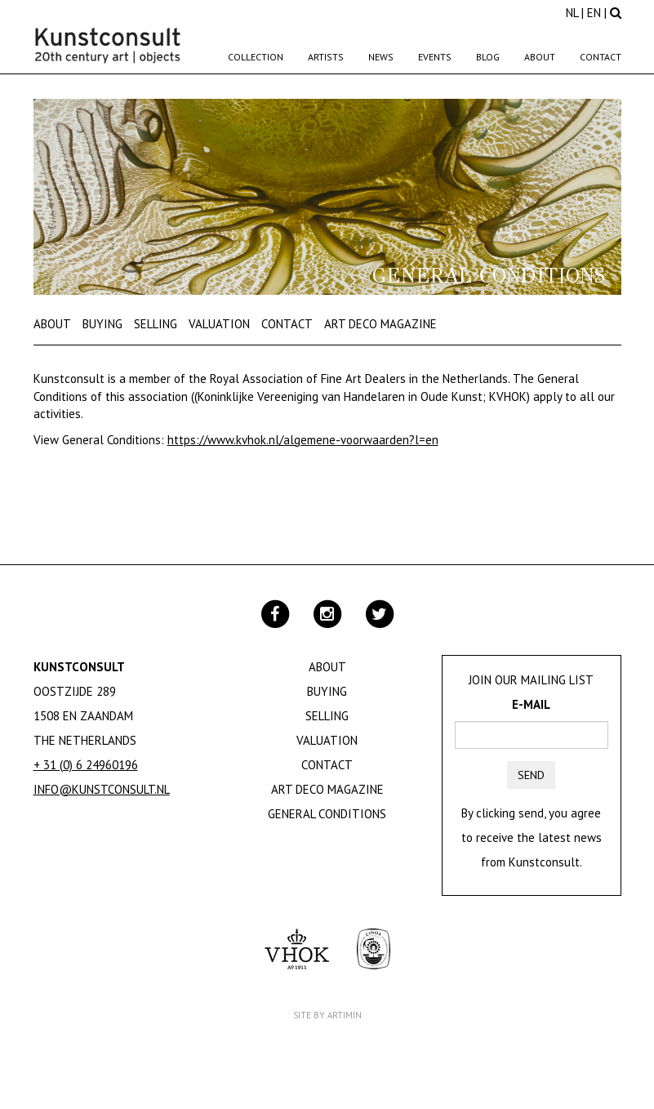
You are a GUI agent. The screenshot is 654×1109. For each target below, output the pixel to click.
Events (435, 57)
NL (572, 12)
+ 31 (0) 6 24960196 (85, 765)
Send (531, 775)
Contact (600, 57)
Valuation (219, 324)
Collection (255, 57)
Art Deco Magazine (380, 324)
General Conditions (327, 814)
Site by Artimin (327, 1015)
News (381, 57)
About (539, 57)
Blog (488, 57)
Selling (155, 324)
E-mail (531, 704)
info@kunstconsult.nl (101, 789)
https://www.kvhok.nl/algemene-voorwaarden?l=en (302, 440)
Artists (326, 57)
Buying (102, 324)
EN (594, 12)
